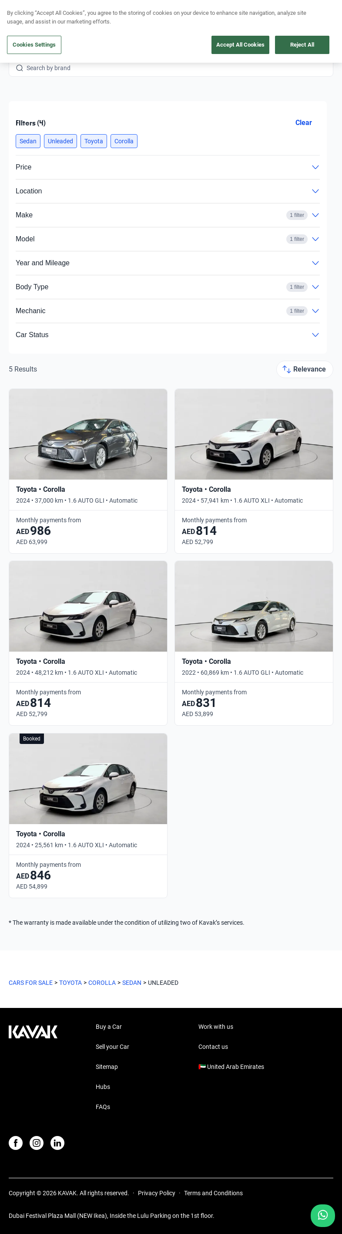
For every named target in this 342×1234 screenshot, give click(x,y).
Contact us (213, 1046)
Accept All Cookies (240, 44)
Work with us (215, 1026)
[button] (28, 141)
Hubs (103, 1086)
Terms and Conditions (213, 1193)
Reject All (302, 44)
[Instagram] (37, 1143)
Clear (303, 122)
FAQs (103, 1106)
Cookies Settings (34, 44)
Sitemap (107, 1066)
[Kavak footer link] (33, 1068)
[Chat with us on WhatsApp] (323, 1216)
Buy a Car (109, 1026)
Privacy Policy (156, 1193)
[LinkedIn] (57, 1143)
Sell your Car (112, 1046)
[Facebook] (16, 1143)
